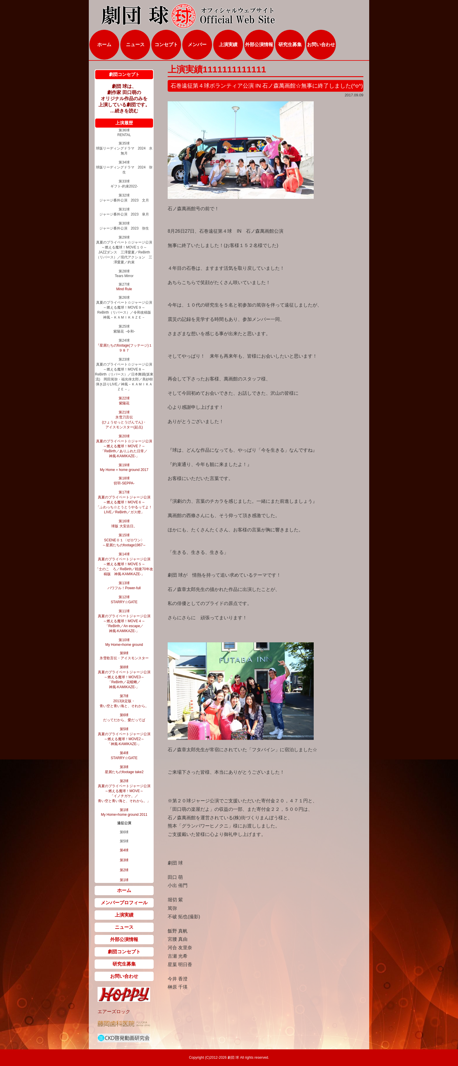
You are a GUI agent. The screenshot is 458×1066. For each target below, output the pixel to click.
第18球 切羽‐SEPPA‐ (124, 480)
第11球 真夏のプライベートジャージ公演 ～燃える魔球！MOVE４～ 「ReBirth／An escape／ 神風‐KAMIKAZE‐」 (124, 621)
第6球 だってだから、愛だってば (124, 717)
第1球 (124, 880)
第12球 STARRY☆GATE (124, 599)
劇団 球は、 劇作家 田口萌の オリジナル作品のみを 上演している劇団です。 (124, 95)
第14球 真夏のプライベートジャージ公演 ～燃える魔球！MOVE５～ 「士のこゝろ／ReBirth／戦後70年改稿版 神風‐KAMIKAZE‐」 (124, 564)
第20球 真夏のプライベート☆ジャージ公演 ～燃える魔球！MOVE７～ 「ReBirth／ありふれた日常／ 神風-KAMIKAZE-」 (124, 446)
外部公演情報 (259, 44)
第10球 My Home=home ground (124, 642)
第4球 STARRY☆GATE (124, 755)
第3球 (124, 860)
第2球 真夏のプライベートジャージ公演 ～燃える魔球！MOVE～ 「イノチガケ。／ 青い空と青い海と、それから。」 (124, 791)
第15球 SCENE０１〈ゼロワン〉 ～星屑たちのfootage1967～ (124, 540)
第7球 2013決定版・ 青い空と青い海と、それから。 (124, 701)
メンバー (197, 44)
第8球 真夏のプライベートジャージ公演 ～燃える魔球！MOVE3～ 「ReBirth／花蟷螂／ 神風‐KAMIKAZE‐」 (124, 677)
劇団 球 (233, 1057)
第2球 (124, 870)
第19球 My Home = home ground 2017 (124, 467)
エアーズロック (114, 1011)
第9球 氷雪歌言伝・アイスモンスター (124, 655)
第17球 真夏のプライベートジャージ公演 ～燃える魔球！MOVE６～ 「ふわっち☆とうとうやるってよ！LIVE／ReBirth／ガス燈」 (124, 502)
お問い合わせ (321, 44)
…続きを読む (124, 110)
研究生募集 (290, 44)
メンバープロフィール (124, 902)
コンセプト (166, 44)
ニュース (135, 44)
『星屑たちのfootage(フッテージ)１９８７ (124, 347)
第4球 (124, 850)
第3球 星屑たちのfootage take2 (124, 769)
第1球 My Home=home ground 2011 (124, 812)
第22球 (124, 398)
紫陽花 (124, 403)
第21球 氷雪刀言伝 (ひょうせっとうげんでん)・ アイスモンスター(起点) (124, 419)
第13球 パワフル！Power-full (123, 585)
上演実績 (228, 44)
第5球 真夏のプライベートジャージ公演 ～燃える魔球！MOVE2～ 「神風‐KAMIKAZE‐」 (124, 736)
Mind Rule (124, 289)
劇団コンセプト (124, 951)
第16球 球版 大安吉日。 (124, 523)
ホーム (104, 44)
